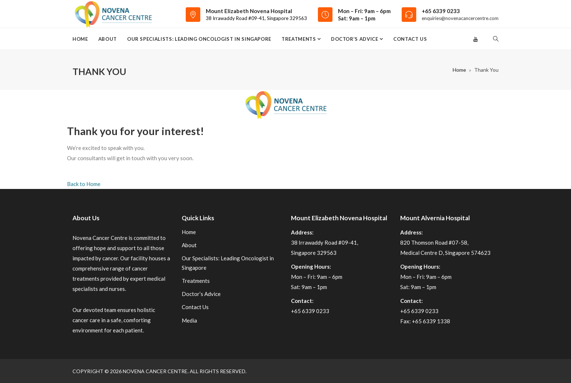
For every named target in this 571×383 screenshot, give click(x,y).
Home (80, 39)
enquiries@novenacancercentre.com (460, 18)
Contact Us (410, 39)
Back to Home (84, 184)
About (107, 39)
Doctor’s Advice (355, 39)
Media (189, 320)
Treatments (299, 39)
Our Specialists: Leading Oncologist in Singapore (199, 39)
